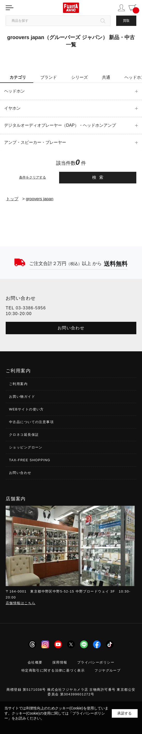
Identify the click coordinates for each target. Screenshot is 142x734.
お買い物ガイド (22, 396)
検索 (99, 177)
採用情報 (59, 662)
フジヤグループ (107, 670)
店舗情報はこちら (20, 603)
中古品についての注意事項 (31, 422)
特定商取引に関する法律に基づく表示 (53, 670)
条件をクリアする (32, 177)
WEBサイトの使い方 (26, 409)
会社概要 (35, 662)
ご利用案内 (18, 384)
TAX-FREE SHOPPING (29, 460)
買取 (126, 21)
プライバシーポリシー (95, 662)
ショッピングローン (26, 447)
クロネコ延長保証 (24, 435)
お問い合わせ (71, 328)
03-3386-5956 (31, 308)
